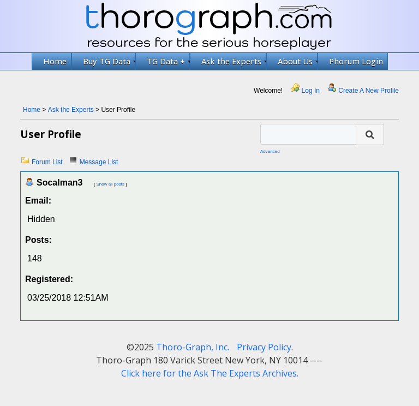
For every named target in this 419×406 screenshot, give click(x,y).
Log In (311, 90)
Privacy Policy (264, 347)
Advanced (270, 151)
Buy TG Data (109, 61)
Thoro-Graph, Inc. (192, 347)
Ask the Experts (233, 61)
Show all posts (110, 184)
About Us (298, 61)
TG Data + (168, 61)
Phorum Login (356, 61)
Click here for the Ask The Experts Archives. (209, 373)
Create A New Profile (368, 90)
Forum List (47, 162)
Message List (99, 162)
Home (55, 61)
